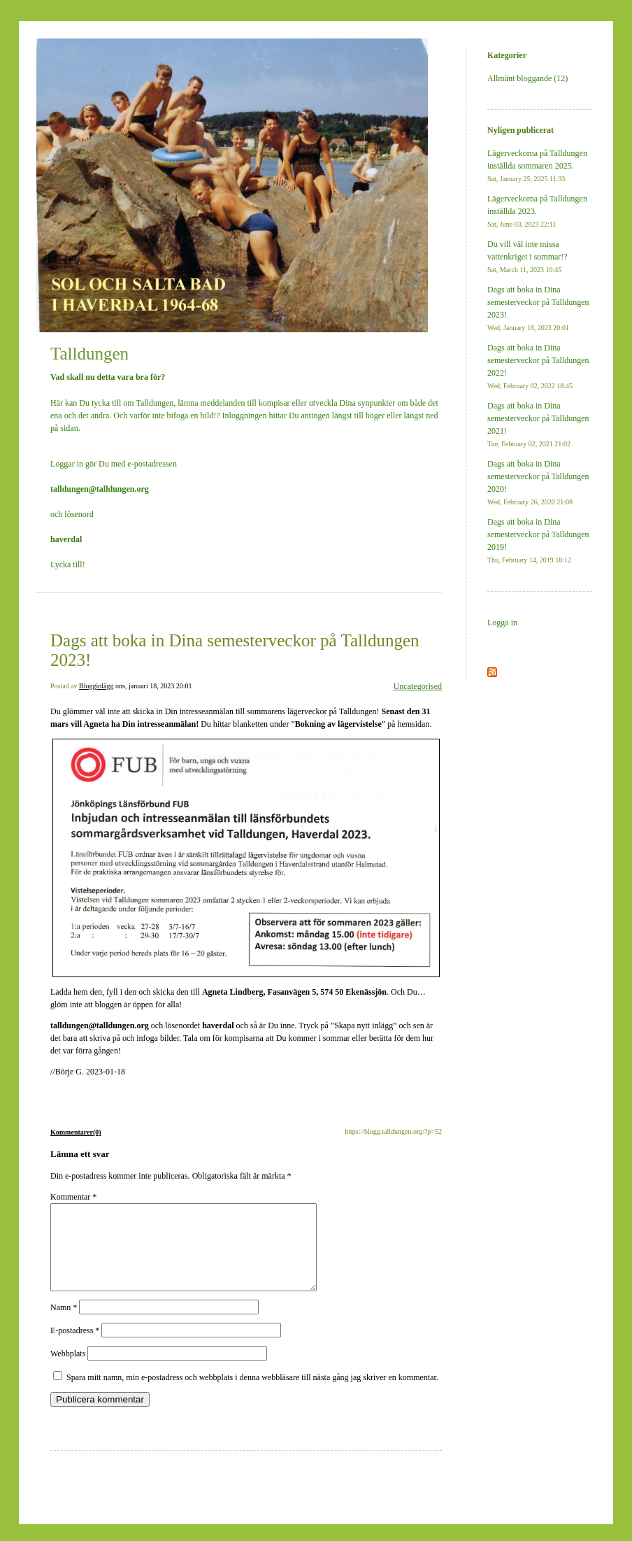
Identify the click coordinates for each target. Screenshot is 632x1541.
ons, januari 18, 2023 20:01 (153, 686)
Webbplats (67, 1370)
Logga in (502, 622)
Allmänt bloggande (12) (527, 78)
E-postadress (74, 1347)
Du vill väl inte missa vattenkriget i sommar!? (527, 256)
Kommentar (73, 1197)
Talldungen (89, 353)
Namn (63, 1324)
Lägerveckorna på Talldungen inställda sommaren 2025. (537, 165)
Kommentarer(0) (75, 1132)
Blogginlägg (96, 686)
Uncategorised (418, 686)
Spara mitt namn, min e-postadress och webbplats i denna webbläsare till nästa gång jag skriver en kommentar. (252, 1394)
